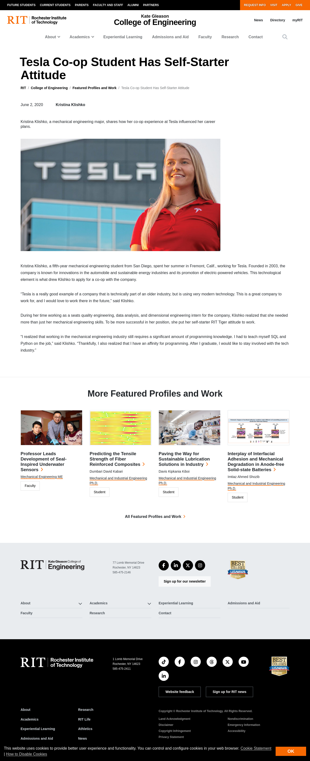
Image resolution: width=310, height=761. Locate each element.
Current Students (55, 5)
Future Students (21, 5)
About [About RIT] (25, 710)
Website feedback (179, 692)
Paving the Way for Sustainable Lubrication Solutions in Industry (184, 459)
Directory (277, 20)
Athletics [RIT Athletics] (85, 729)
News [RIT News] (82, 738)
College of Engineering (49, 88)
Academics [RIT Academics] (30, 719)
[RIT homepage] (36, 20)
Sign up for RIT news (229, 692)
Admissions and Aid (170, 37)
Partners (151, 5)
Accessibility (236, 731)
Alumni (133, 5)
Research (230, 37)
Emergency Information (244, 725)
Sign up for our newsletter (185, 581)
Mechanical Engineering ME (42, 477)
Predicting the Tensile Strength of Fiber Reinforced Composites (115, 459)
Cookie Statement (255, 748)
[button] (284, 37)
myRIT (297, 20)
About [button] (50, 37)
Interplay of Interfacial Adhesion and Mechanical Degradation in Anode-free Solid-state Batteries (256, 461)
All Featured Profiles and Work (153, 517)
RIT (23, 88)
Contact (255, 37)
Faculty (205, 37)
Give (298, 5)
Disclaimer (166, 725)
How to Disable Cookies (26, 754)
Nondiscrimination (240, 719)
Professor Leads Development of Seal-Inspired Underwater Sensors (44, 461)
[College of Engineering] (52, 565)
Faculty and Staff (108, 5)
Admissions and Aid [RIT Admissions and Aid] (37, 738)
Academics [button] (80, 37)
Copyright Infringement (175, 731)
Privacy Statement (171, 737)
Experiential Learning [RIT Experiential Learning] (38, 729)
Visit (273, 5)
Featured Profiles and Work (94, 88)
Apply (286, 5)
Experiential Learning (122, 37)
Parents (81, 5)
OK (290, 751)
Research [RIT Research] (85, 710)
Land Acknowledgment (174, 719)
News (258, 20)
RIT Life (84, 719)
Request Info (255, 5)
